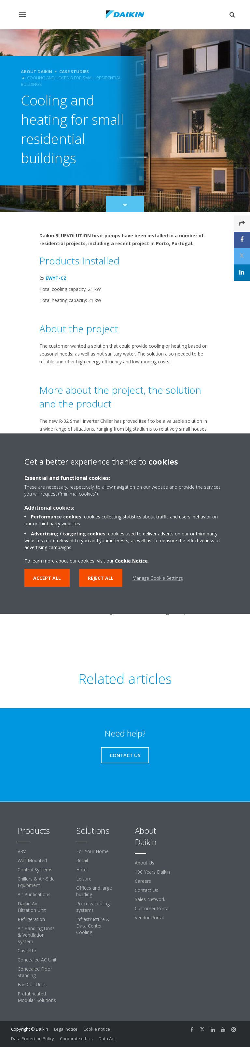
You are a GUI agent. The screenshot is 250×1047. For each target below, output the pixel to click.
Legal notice (65, 1029)
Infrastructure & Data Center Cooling (93, 925)
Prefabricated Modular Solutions (37, 997)
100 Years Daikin (152, 872)
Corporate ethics (76, 1038)
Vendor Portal (149, 917)
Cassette (27, 950)
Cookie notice (96, 1029)
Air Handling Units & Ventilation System (36, 934)
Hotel (82, 869)
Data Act (107, 1038)
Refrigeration (31, 919)
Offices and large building (94, 891)
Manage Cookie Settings (157, 578)
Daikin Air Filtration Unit (32, 906)
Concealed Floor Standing (35, 972)
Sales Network (150, 899)
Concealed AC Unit (37, 960)
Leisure (83, 879)
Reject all (101, 578)
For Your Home (92, 851)
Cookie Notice (131, 560)
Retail (82, 860)
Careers (143, 881)
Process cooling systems (93, 906)
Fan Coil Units (32, 984)
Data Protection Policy (32, 1038)
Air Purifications (34, 894)
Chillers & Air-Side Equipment (36, 882)
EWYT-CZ (56, 278)
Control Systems (35, 869)
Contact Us (146, 890)
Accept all (47, 578)
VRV (22, 851)
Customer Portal (152, 908)
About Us (144, 863)
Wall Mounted (32, 860)
